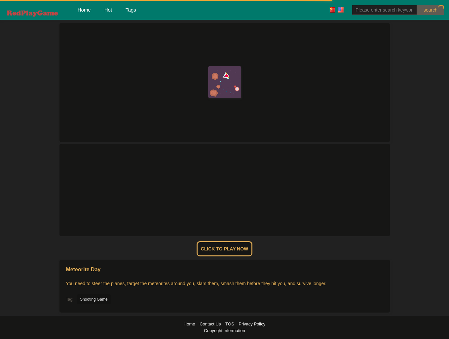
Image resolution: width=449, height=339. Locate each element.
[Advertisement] (224, 190)
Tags (131, 10)
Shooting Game (93, 299)
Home (84, 10)
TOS (229, 323)
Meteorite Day (83, 269)
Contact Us (210, 323)
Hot (108, 10)
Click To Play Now (224, 248)
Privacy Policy (252, 323)
